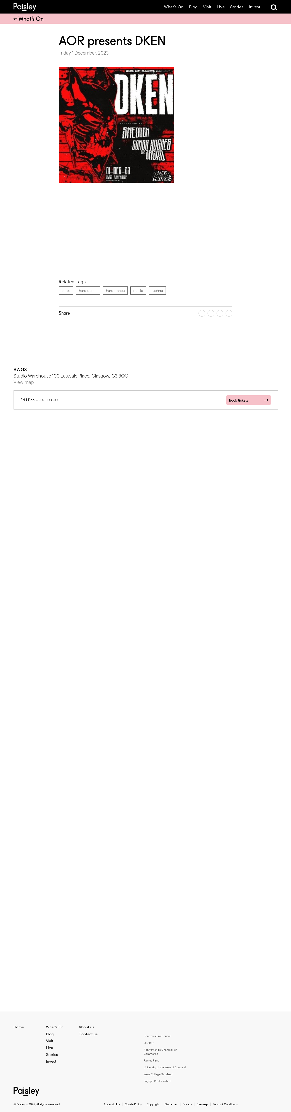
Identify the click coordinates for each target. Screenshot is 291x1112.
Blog (193, 7)
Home (19, 1027)
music (138, 290)
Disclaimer (171, 1104)
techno (157, 290)
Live (221, 7)
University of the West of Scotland (165, 1067)
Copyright (153, 1104)
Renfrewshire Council (157, 1035)
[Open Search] (274, 7)
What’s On (174, 7)
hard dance (88, 290)
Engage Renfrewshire (157, 1080)
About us (86, 1027)
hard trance (115, 290)
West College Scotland (158, 1074)
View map (24, 382)
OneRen (149, 1042)
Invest (254, 7)
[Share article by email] (220, 313)
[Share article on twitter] (211, 313)
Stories (236, 7)
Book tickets (238, 400)
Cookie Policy (133, 1104)
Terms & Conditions (225, 1104)
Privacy (187, 1104)
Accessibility (112, 1104)
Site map (202, 1104)
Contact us (88, 1034)
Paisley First (151, 1060)
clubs (66, 290)
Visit (207, 7)
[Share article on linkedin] (229, 313)
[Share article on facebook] (202, 313)
